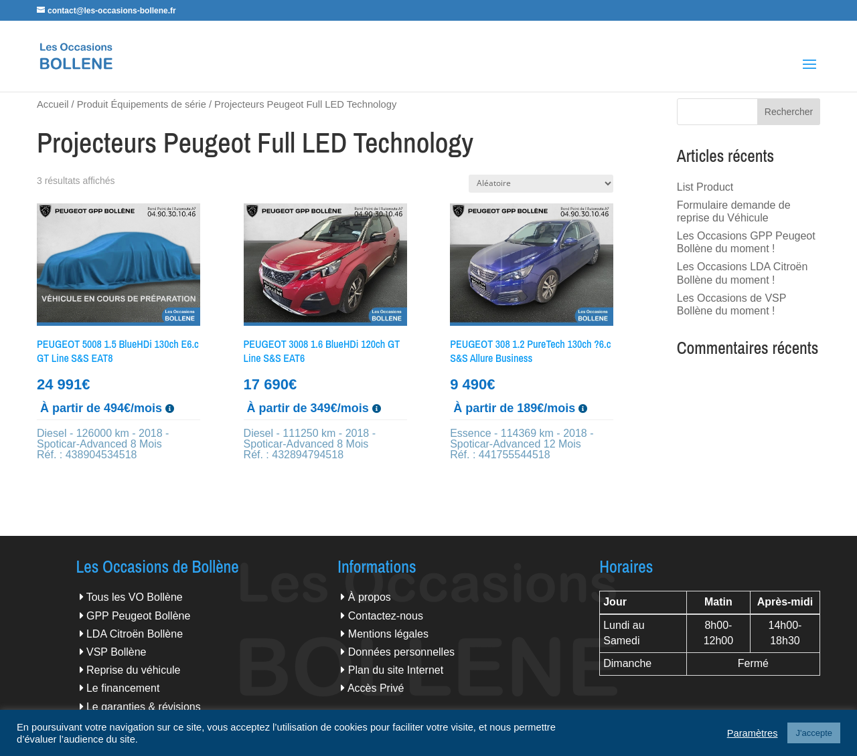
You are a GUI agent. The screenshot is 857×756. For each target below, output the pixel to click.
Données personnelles (401, 652)
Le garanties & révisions (143, 707)
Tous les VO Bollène (134, 597)
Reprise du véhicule (133, 670)
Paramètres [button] (752, 733)
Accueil (52, 104)
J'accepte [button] (813, 733)
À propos (369, 597)
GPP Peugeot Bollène (138, 616)
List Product (705, 187)
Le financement (122, 688)
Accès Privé (375, 688)
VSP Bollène (116, 652)
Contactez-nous (385, 616)
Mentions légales (388, 634)
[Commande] (541, 184)
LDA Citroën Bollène (134, 634)
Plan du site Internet (395, 670)
